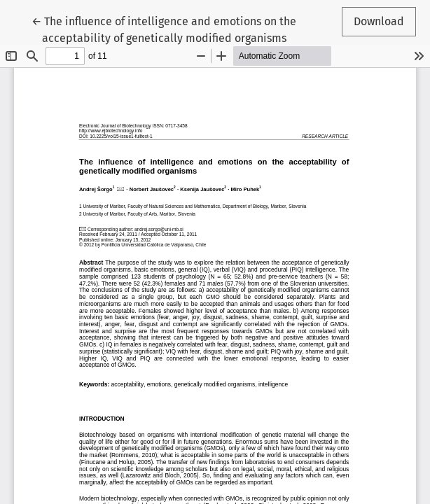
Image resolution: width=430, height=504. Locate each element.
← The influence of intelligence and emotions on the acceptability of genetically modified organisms (164, 29)
